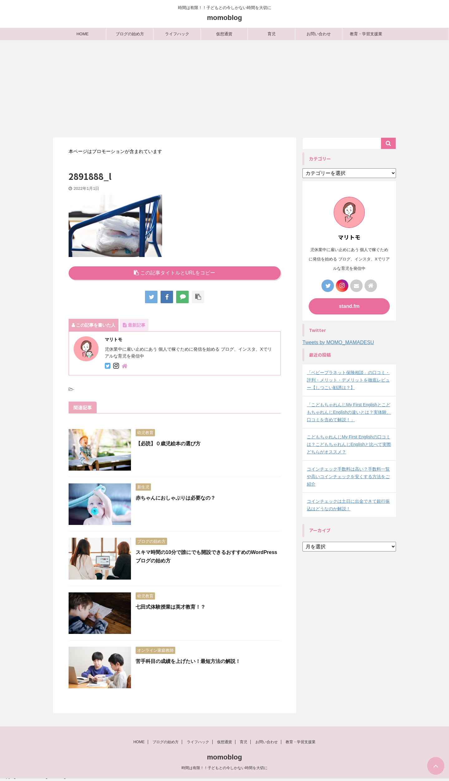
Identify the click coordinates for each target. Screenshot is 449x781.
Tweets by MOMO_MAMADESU (338, 342)
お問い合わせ (319, 34)
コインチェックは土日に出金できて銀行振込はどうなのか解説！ (348, 505)
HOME (82, 34)
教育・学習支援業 (366, 34)
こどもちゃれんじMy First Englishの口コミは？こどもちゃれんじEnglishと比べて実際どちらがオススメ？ (349, 444)
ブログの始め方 (130, 34)
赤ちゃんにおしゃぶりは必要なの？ (175, 498)
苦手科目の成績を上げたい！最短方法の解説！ (188, 661)
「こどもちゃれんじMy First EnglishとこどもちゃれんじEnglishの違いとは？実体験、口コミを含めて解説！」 (349, 412)
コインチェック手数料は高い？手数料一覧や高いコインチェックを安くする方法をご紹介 (348, 477)
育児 (272, 34)
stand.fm (349, 306)
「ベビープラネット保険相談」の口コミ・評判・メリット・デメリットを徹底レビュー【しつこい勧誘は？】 (348, 380)
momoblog (224, 18)
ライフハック (177, 34)
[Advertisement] (224, 87)
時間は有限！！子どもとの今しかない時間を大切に (224, 770)
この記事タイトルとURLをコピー (174, 272)
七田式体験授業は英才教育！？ (170, 607)
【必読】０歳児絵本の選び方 (168, 443)
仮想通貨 (224, 34)
